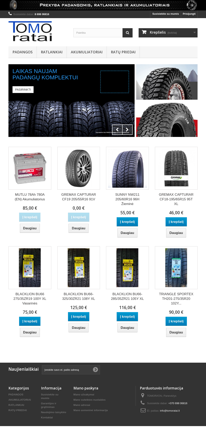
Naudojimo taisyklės (53, 412)
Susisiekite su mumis (165, 13)
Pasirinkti (23, 89)
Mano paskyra (85, 388)
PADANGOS (22, 52)
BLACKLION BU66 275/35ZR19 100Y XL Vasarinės (29, 298)
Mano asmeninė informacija (90, 410)
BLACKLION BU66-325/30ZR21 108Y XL (78, 296)
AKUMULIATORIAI (87, 52)
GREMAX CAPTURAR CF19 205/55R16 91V (78, 197)
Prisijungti (189, 13)
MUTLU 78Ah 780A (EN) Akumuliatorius (30, 197)
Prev (117, 129)
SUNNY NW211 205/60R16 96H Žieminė (127, 199)
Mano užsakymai (83, 394)
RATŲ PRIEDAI (123, 52)
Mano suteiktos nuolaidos (89, 399)
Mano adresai (81, 405)
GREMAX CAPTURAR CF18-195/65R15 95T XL (176, 199)
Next (127, 129)
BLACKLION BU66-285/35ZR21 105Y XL (127, 296)
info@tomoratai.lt (170, 410)
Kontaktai (47, 417)
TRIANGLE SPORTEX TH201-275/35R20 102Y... (176, 298)
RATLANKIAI (52, 52)
